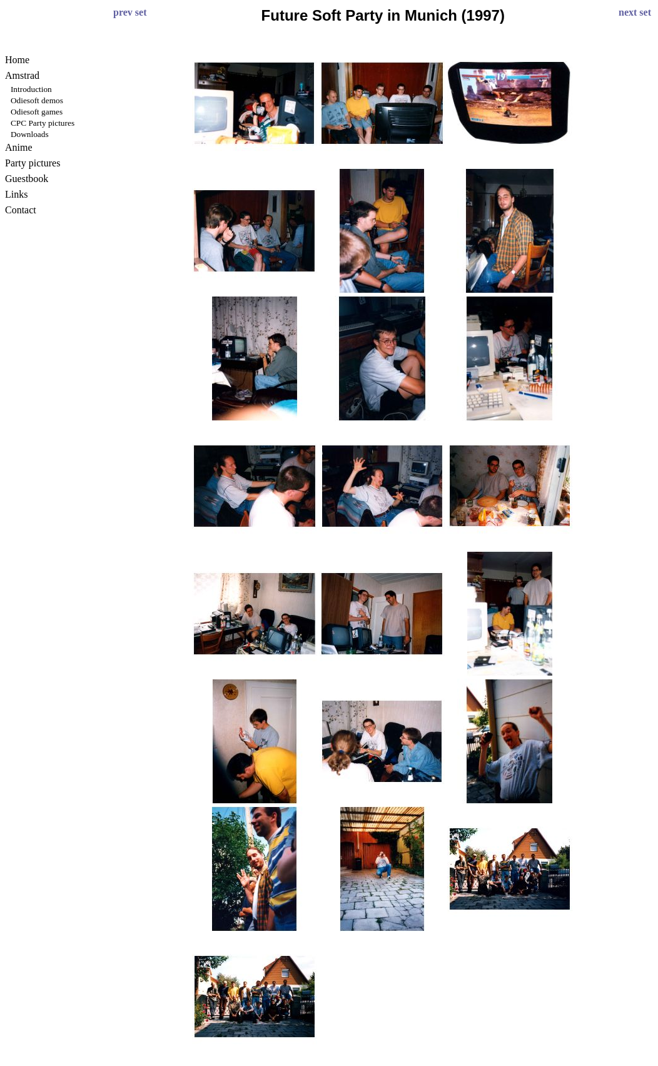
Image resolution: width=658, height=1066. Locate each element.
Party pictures (32, 163)
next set (635, 12)
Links (16, 194)
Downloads (30, 134)
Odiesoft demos (37, 100)
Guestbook (26, 178)
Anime (19, 147)
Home (17, 59)
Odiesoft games (37, 111)
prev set (129, 12)
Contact (20, 210)
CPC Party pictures (42, 123)
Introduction (31, 89)
